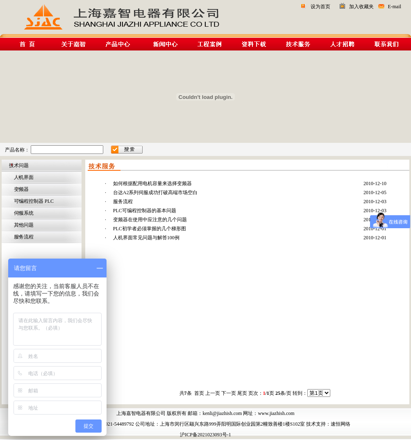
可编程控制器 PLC (33, 201)
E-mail (394, 6)
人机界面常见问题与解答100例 (146, 238)
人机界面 (23, 177)
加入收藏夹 (361, 6)
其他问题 (23, 225)
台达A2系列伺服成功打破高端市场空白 (155, 192)
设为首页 (320, 6)
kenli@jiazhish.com (222, 413)
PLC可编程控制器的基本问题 (144, 210)
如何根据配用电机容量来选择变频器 (152, 183)
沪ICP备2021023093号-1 (205, 435)
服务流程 (23, 237)
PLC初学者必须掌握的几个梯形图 (149, 228)
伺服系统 (23, 213)
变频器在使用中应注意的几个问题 (150, 219)
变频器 (21, 189)
